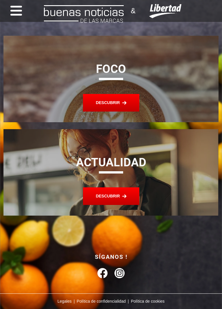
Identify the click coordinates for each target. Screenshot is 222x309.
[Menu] (14, 11)
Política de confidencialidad (101, 301)
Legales (65, 301)
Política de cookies (148, 301)
